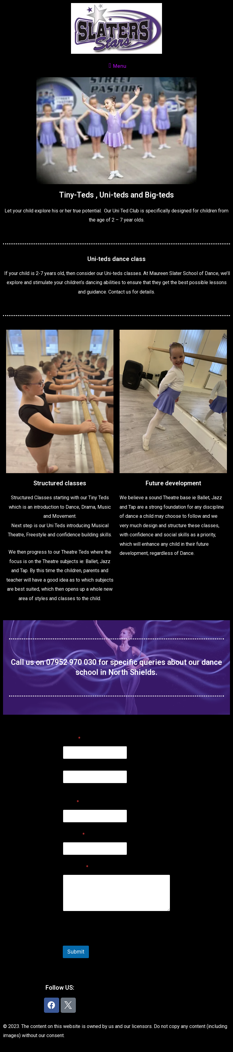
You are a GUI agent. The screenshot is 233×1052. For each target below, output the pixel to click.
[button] (116, 65)
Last (67, 787)
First (67, 763)
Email (71, 802)
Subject (74, 834)
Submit (75, 952)
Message (76, 867)
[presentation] (109, 941)
